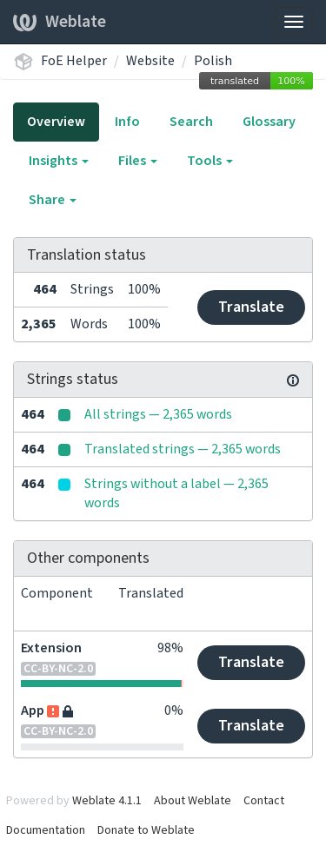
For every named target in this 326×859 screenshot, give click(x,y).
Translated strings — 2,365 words (182, 449)
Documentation (45, 830)
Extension (51, 647)
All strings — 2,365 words (158, 414)
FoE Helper (74, 60)
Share (53, 199)
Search (191, 121)
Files (137, 160)
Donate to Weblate (146, 830)
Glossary (269, 121)
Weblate (59, 22)
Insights (59, 160)
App (32, 710)
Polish (213, 60)
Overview (56, 121)
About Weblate (192, 800)
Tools (210, 160)
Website (150, 60)
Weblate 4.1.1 (107, 800)
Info (127, 121)
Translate (251, 307)
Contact (263, 800)
